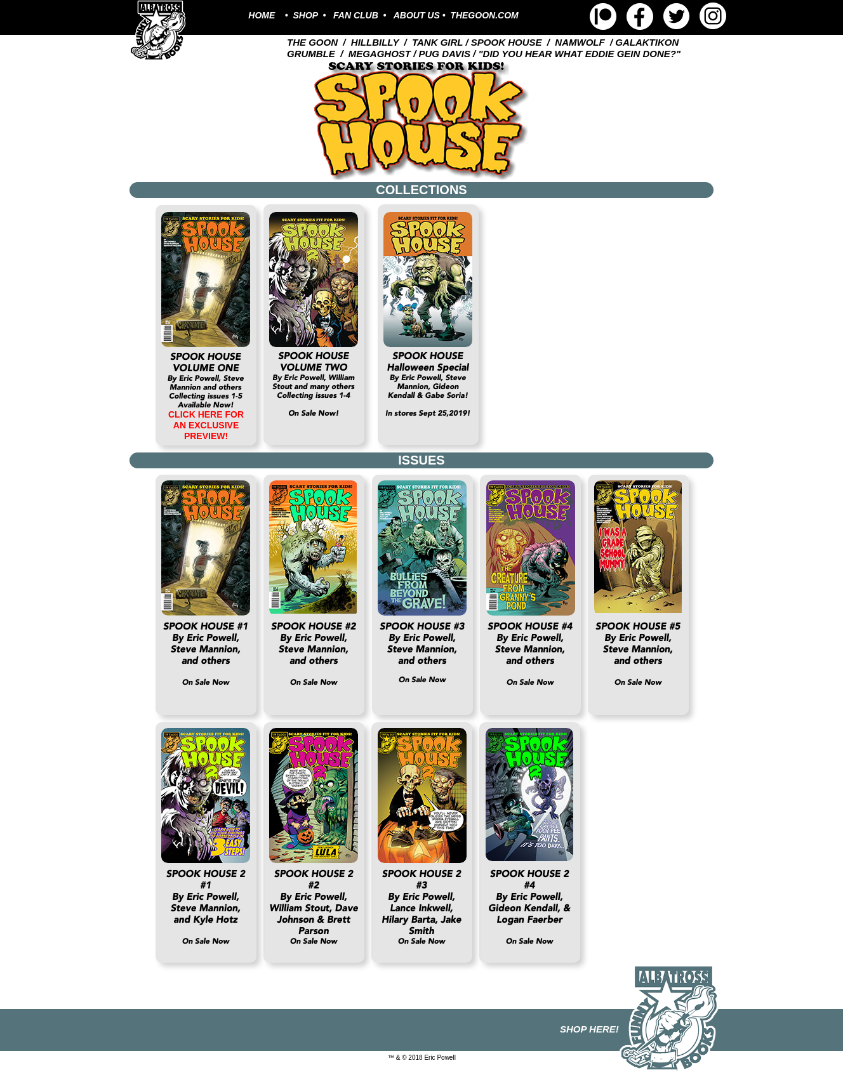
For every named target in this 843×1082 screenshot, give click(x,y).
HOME (261, 15)
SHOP (305, 15)
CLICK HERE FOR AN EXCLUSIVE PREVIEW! (206, 425)
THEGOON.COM (484, 15)
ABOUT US (418, 15)
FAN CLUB (355, 15)
